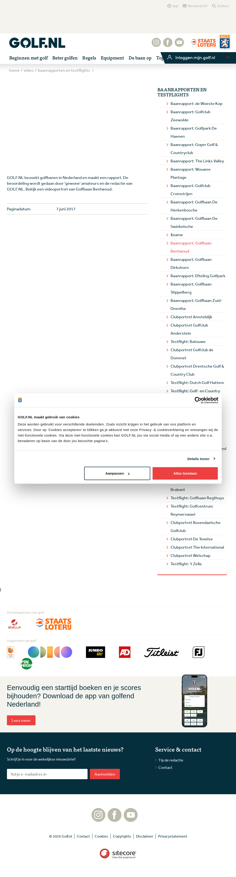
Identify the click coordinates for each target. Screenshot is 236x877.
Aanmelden (104, 773)
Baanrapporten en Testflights (181, 92)
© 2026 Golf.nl (60, 836)
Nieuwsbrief (197, 5)
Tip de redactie (170, 760)
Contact (165, 767)
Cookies (101, 836)
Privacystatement (172, 836)
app (175, 5)
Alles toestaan (185, 473)
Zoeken (223, 5)
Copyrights (122, 836)
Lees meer (21, 720)
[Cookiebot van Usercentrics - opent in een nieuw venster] (198, 400)
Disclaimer (144, 836)
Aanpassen (118, 473)
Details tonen (198, 459)
